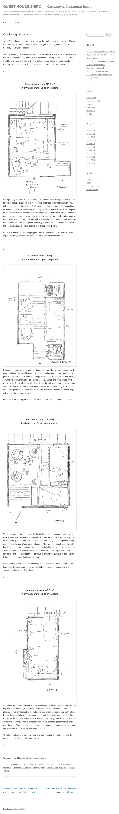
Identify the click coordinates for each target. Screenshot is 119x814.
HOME (5, 23)
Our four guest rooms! (95, 68)
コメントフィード (93, 186)
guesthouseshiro (57, 764)
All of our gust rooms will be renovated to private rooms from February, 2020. (99, 74)
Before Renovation (93, 101)
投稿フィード (91, 183)
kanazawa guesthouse (22, 768)
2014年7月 (90, 153)
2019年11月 (91, 140)
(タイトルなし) (92, 81)
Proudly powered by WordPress (14, 809)
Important (90, 104)
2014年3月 (90, 160)
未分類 (89, 114)
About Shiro (17, 764)
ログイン (90, 180)
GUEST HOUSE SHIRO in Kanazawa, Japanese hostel (48, 7)
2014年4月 (90, 157)
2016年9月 (90, 144)
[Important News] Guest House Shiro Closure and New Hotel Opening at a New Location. (100, 55)
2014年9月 (90, 150)
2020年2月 (90, 137)
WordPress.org (92, 190)
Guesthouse (44, 764)
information (90, 107)
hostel (67, 764)
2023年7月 (90, 134)
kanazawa (7, 768)
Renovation (28, 764)
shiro (43, 768)
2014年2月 (90, 163)
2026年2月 (90, 130)
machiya (36, 768)
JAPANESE (18, 23)
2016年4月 (90, 147)
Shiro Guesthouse (54, 768)
